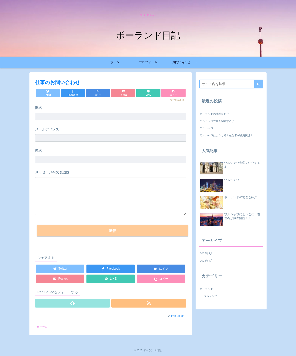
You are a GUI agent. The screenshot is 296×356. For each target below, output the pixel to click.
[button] (173, 93)
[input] (231, 84)
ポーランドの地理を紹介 (214, 113)
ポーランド (206, 288)
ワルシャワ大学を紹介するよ (217, 121)
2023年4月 (206, 260)
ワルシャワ (206, 128)
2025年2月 (206, 253)
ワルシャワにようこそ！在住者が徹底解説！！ (227, 135)
